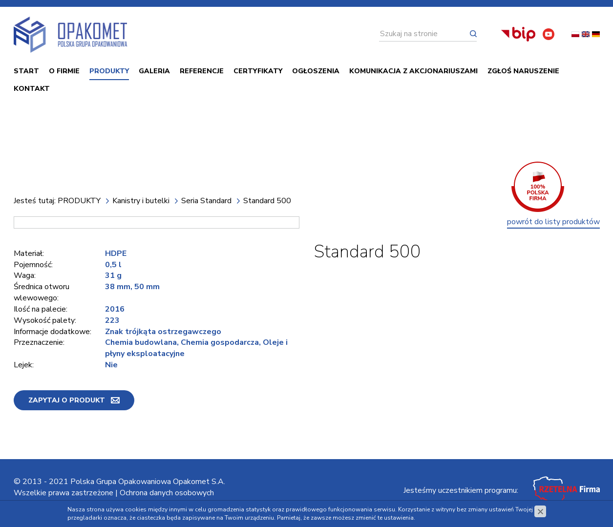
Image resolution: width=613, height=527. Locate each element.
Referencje (202, 71)
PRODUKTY (109, 71)
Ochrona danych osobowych (167, 492)
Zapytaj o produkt (66, 400)
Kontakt (32, 88)
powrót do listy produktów (553, 221)
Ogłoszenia (315, 71)
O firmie (64, 71)
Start (26, 71)
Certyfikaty (257, 71)
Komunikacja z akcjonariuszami (413, 71)
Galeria (154, 71)
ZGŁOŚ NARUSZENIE (523, 71)
